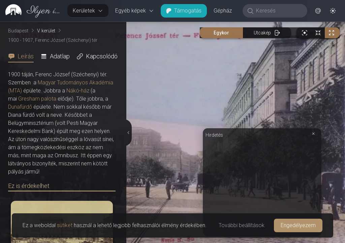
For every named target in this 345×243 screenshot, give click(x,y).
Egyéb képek (134, 10)
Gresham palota (37, 99)
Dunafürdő (20, 107)
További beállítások (241, 225)
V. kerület (46, 30)
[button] (318, 11)
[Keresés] (278, 11)
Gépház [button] (223, 10)
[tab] (23, 56)
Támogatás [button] (183, 10)
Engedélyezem (298, 225)
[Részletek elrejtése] (129, 132)
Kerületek (88, 10)
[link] (31, 11)
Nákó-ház (77, 90)
